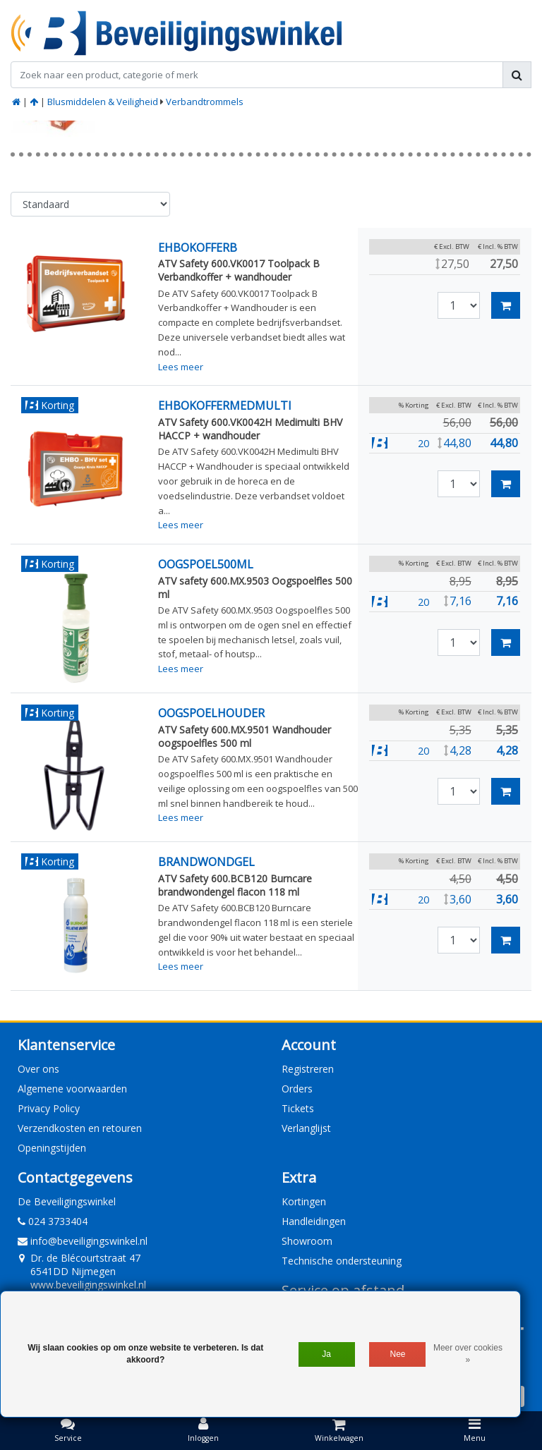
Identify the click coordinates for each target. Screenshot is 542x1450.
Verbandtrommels (204, 101)
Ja (326, 1354)
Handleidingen (314, 1221)
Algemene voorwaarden (72, 1088)
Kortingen (304, 1201)
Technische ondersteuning (342, 1260)
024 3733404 (53, 1221)
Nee (398, 1354)
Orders (297, 1088)
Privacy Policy (49, 1108)
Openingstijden (52, 1147)
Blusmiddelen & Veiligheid (102, 101)
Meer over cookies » (467, 1354)
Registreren (308, 1069)
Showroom (307, 1241)
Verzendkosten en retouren (80, 1128)
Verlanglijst (306, 1128)
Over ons (38, 1069)
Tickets (298, 1108)
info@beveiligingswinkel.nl (82, 1241)
